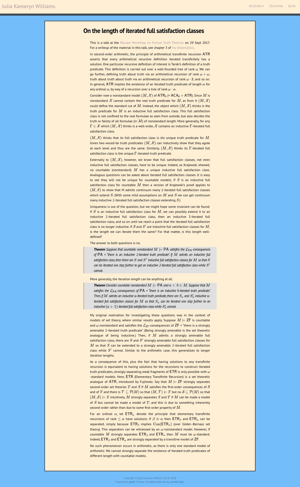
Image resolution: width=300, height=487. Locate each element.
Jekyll (132, 482)
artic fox (161, 482)
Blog (292, 6)
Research (256, 6)
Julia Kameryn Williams (28, 6)
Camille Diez (177, 482)
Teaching (276, 6)
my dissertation (183, 47)
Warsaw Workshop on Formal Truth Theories (152, 42)
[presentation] (206, 54)
